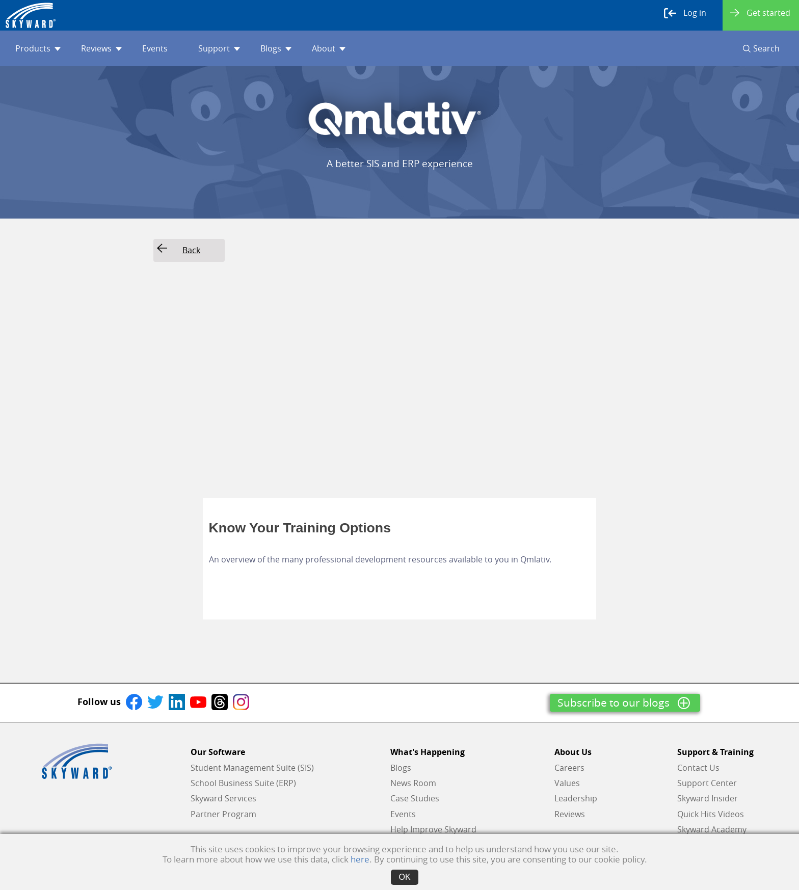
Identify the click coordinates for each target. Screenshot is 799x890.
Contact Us (698, 767)
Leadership (575, 798)
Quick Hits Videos (710, 814)
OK (404, 877)
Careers (569, 767)
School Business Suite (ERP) (243, 783)
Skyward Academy (712, 829)
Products (38, 48)
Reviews (101, 48)
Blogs (275, 48)
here (360, 859)
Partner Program (223, 814)
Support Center (707, 783)
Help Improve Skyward (433, 829)
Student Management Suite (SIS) (252, 767)
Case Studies (414, 798)
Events (155, 48)
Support (219, 48)
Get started (760, 12)
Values (567, 783)
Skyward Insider (707, 798)
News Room (413, 783)
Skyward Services (223, 798)
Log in (685, 13)
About (328, 48)
